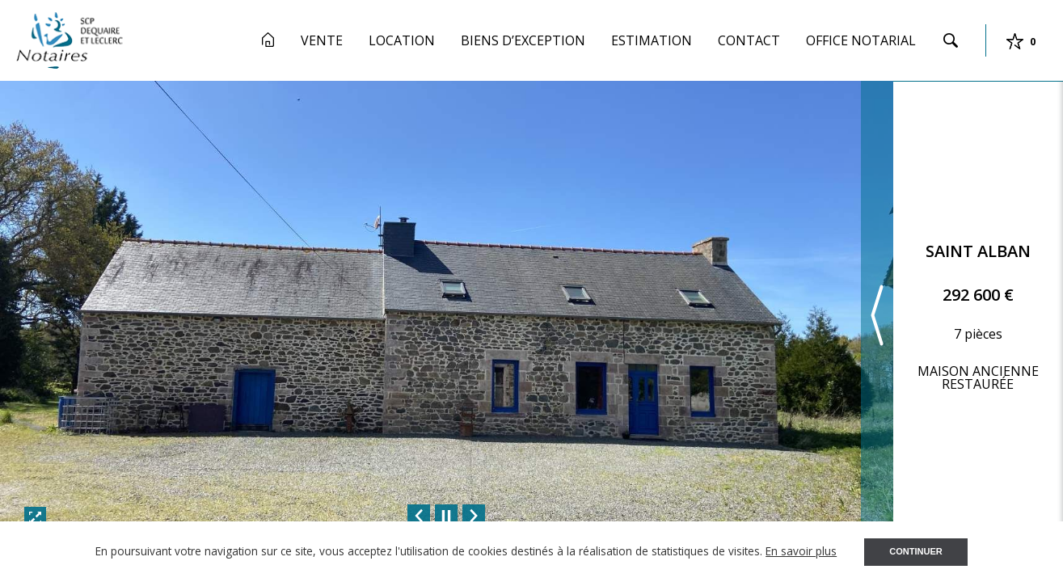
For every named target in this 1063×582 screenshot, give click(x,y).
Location (402, 40)
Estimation (651, 40)
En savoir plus (801, 551)
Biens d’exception (523, 40)
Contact (749, 40)
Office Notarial (861, 40)
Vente (322, 40)
